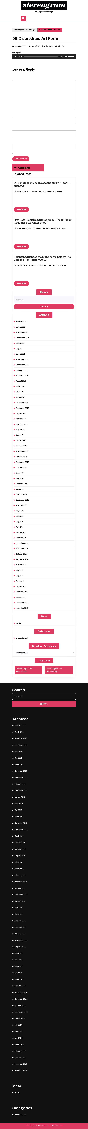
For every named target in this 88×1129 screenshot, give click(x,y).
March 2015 (20, 532)
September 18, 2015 (22, 46)
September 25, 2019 (25, 265)
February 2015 (21, 538)
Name (14, 114)
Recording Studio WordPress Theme (39, 1126)
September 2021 (22, 338)
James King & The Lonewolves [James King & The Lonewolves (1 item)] (24, 670)
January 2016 (21, 489)
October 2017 (21, 424)
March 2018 (20, 413)
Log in (18, 623)
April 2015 (20, 527)
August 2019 (21, 381)
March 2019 (20, 397)
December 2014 (22, 543)
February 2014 (21, 592)
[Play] (15, 56)
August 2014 (21, 565)
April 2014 (20, 581)
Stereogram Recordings (44, 12)
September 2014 (22, 559)
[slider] (41, 56)
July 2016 (19, 473)
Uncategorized (22, 638)
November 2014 (22, 549)
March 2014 (20, 586)
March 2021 (20, 354)
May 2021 (19, 349)
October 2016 (21, 457)
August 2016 (21, 467)
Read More (23, 210)
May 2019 (19, 392)
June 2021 (20, 343)
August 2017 (21, 430)
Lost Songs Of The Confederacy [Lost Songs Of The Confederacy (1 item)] (54, 670)
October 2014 (21, 554)
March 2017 (20, 440)
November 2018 (22, 403)
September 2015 (22, 500)
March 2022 (20, 327)
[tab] (23, 18)
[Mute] (65, 56)
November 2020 (22, 359)
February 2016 (21, 484)
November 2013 (22, 608)
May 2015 (19, 522)
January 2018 (21, 419)
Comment (16, 77)
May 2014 (19, 576)
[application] (44, 56)
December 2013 (22, 603)
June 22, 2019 (22, 191)
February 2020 (21, 370)
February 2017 (21, 446)
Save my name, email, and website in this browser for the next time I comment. (41, 153)
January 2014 (21, 597)
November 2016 (22, 451)
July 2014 (19, 570)
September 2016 (22, 462)
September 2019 (22, 376)
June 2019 (20, 386)
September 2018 (22, 408)
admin (37, 46)
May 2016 (19, 478)
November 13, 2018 (24, 228)
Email (14, 127)
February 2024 (21, 322)
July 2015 (19, 511)
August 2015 (21, 505)
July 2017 (19, 435)
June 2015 (20, 516)
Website (15, 140)
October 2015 (21, 495)
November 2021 (22, 332)
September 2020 (22, 365)
